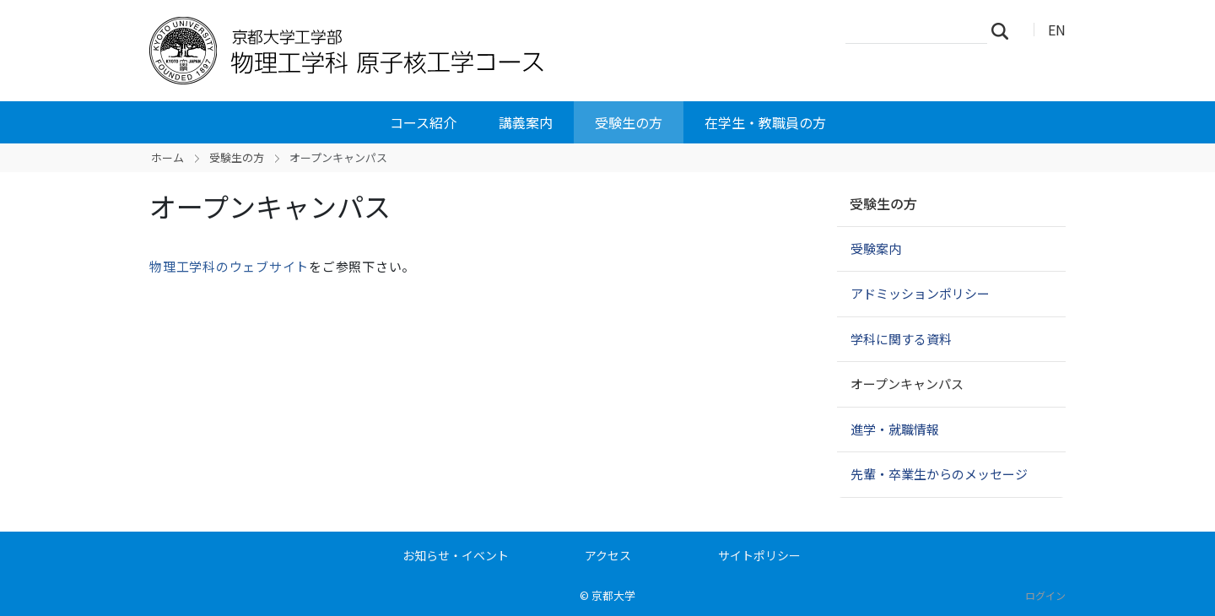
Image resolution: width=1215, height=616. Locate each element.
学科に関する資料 (901, 339)
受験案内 (875, 248)
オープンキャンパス (907, 383)
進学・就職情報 (894, 429)
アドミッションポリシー (920, 293)
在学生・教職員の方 (765, 122)
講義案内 (526, 122)
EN (1057, 29)
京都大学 (613, 595)
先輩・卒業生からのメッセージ (939, 474)
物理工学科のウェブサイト (229, 266)
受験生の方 (628, 122)
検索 (1005, 30)
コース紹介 (423, 122)
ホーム (167, 157)
